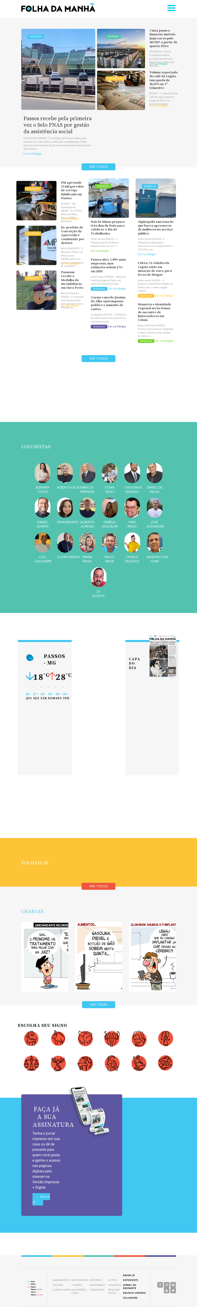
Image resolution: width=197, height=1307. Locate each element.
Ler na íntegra (32, 153)
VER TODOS (98, 167)
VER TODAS (98, 1004)
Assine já (41, 1199)
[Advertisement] (98, 402)
